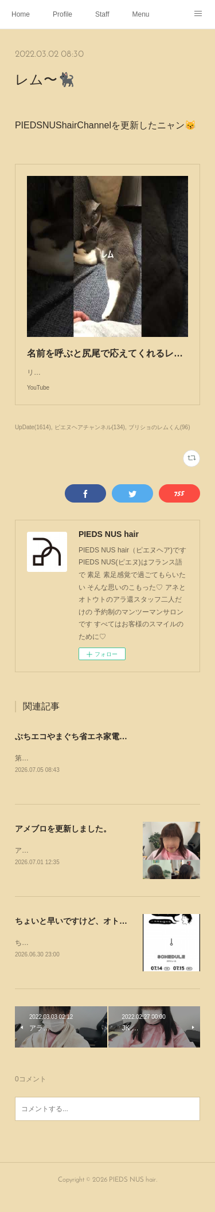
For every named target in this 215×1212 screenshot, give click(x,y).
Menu (141, 14)
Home (20, 14)
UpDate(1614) (33, 439)
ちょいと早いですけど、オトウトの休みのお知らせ (107, 934)
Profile (62, 14)
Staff (102, 14)
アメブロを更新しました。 (63, 840)
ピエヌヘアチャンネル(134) (89, 439)
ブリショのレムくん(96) (159, 439)
